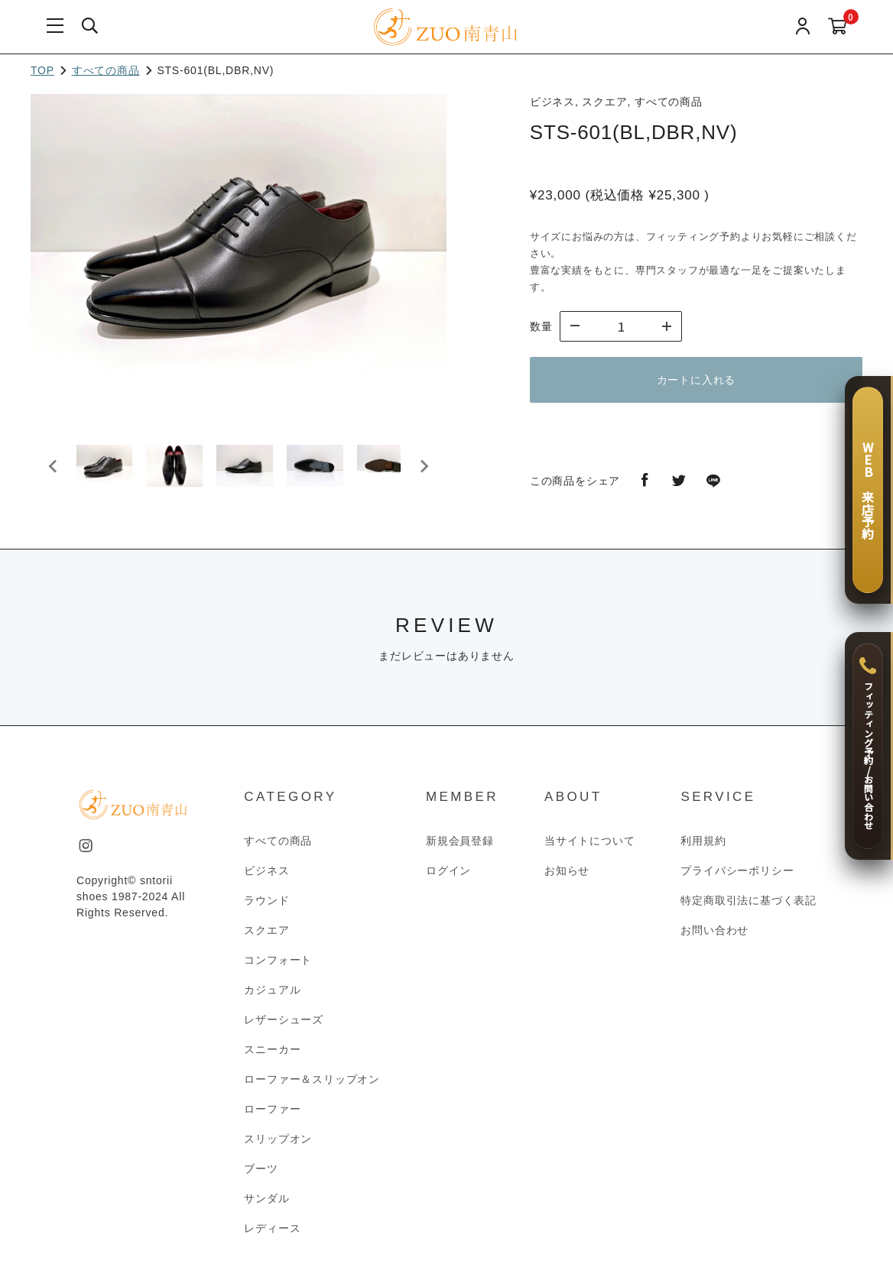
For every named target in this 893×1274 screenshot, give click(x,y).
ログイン (448, 877)
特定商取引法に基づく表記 (748, 907)
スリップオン (278, 1145)
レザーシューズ (283, 1026)
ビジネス (266, 877)
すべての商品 (106, 70)
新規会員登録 (460, 847)
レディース (272, 1235)
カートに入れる (696, 380)
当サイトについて (589, 847)
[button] (107, 469)
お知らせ (566, 877)
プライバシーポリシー (737, 877)
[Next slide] (423, 469)
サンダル (266, 1205)
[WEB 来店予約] (867, 490)
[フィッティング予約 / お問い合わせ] (867, 746)
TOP (42, 70)
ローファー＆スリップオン (312, 1086)
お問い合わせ (714, 937)
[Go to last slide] (53, 469)
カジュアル (272, 996)
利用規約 (703, 847)
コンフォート (278, 967)
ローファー (272, 1116)
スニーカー (272, 1056)
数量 (541, 326)
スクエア (266, 937)
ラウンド (266, 907)
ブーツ (261, 1175)
